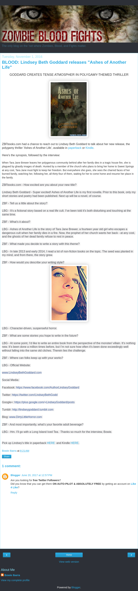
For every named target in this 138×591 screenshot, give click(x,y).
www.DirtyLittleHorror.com (25, 416)
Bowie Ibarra (12, 575)
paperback (75, 147)
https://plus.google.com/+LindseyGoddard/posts (44, 402)
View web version (69, 561)
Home (69, 555)
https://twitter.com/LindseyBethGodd (34, 394)
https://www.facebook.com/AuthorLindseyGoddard (47, 387)
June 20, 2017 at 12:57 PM (36, 475)
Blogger (15, 475)
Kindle (89, 147)
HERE (51, 443)
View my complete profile (15, 580)
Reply (14, 492)
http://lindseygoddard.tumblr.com (32, 409)
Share (7, 456)
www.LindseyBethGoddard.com (22, 372)
